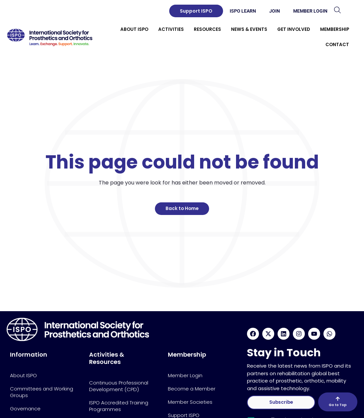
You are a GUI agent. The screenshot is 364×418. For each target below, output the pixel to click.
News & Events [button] (249, 29)
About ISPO (23, 375)
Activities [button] (171, 29)
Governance (25, 408)
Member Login (310, 11)
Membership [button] (334, 29)
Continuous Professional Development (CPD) (118, 386)
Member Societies (190, 401)
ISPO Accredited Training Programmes (118, 406)
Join (274, 11)
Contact (337, 44)
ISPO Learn (243, 11)
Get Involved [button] (293, 29)
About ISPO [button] (134, 29)
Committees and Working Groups (41, 392)
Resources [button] (207, 29)
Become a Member (191, 388)
